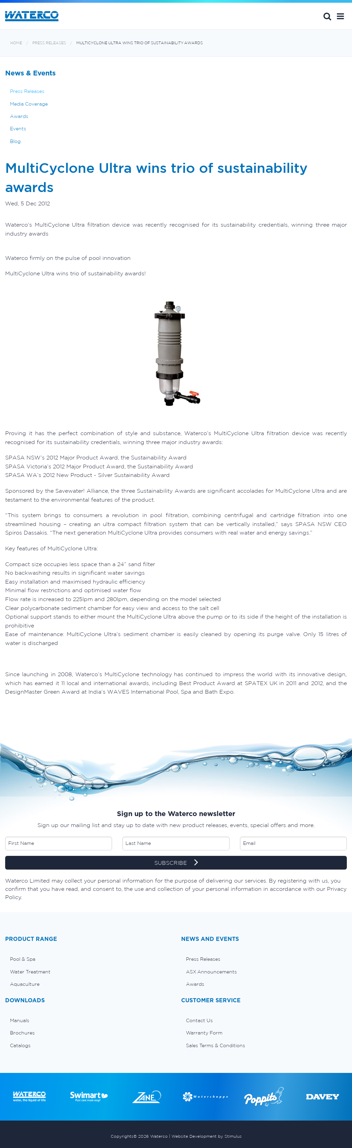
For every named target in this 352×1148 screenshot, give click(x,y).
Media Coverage (29, 104)
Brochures (22, 1033)
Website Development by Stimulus (207, 1136)
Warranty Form (204, 1033)
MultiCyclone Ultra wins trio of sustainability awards (139, 43)
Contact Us (199, 1020)
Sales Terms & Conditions (215, 1045)
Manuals (19, 1020)
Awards (19, 116)
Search (327, 16)
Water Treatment (30, 971)
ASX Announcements (211, 971)
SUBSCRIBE (176, 863)
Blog (15, 141)
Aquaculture (25, 984)
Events (18, 128)
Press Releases (49, 43)
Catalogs (20, 1045)
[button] (340, 16)
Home (16, 43)
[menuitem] (88, 959)
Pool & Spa (22, 959)
